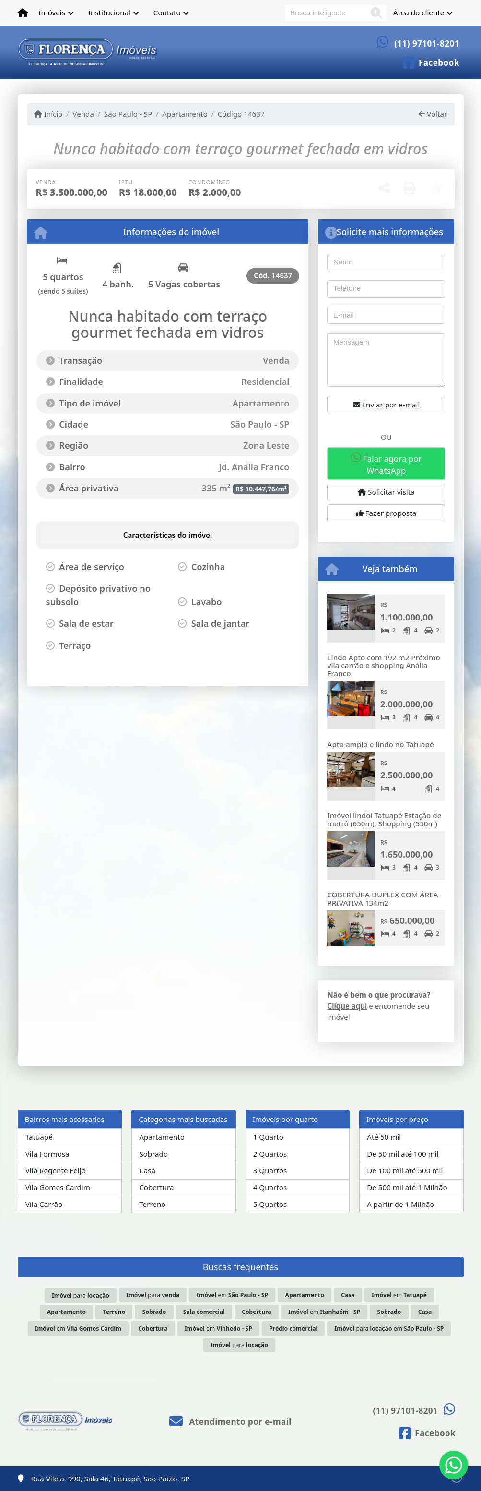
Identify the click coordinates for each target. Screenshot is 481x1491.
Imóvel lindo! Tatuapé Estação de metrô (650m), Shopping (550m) (384, 819)
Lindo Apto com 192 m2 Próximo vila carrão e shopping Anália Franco (383, 665)
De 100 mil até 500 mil (405, 1170)
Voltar (433, 114)
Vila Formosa (47, 1153)
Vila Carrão (44, 1204)
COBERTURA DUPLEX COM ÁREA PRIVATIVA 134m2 (382, 898)
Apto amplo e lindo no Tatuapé (380, 744)
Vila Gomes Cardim (57, 1187)
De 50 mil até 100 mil (402, 1153)
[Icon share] (431, 62)
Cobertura (156, 1187)
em (232, 1295)
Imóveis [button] (51, 12)
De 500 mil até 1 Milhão (407, 1187)
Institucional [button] (109, 12)
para (80, 1295)
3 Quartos (270, 1170)
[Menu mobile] (23, 13)
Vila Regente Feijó (55, 1170)
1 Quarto (268, 1137)
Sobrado (153, 1153)
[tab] (92, 535)
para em (389, 1328)
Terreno (152, 1204)
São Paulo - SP (128, 114)
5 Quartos (270, 1204)
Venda (83, 114)
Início (48, 114)
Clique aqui (347, 1006)
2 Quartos (270, 1153)
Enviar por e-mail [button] (386, 404)
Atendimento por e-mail (230, 1421)
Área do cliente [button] (418, 12)
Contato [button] (167, 12)
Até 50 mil (384, 1137)
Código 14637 (241, 114)
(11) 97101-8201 (426, 43)
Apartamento (185, 114)
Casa (147, 1170)
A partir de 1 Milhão (400, 1204)
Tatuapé (39, 1137)
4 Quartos (270, 1187)
